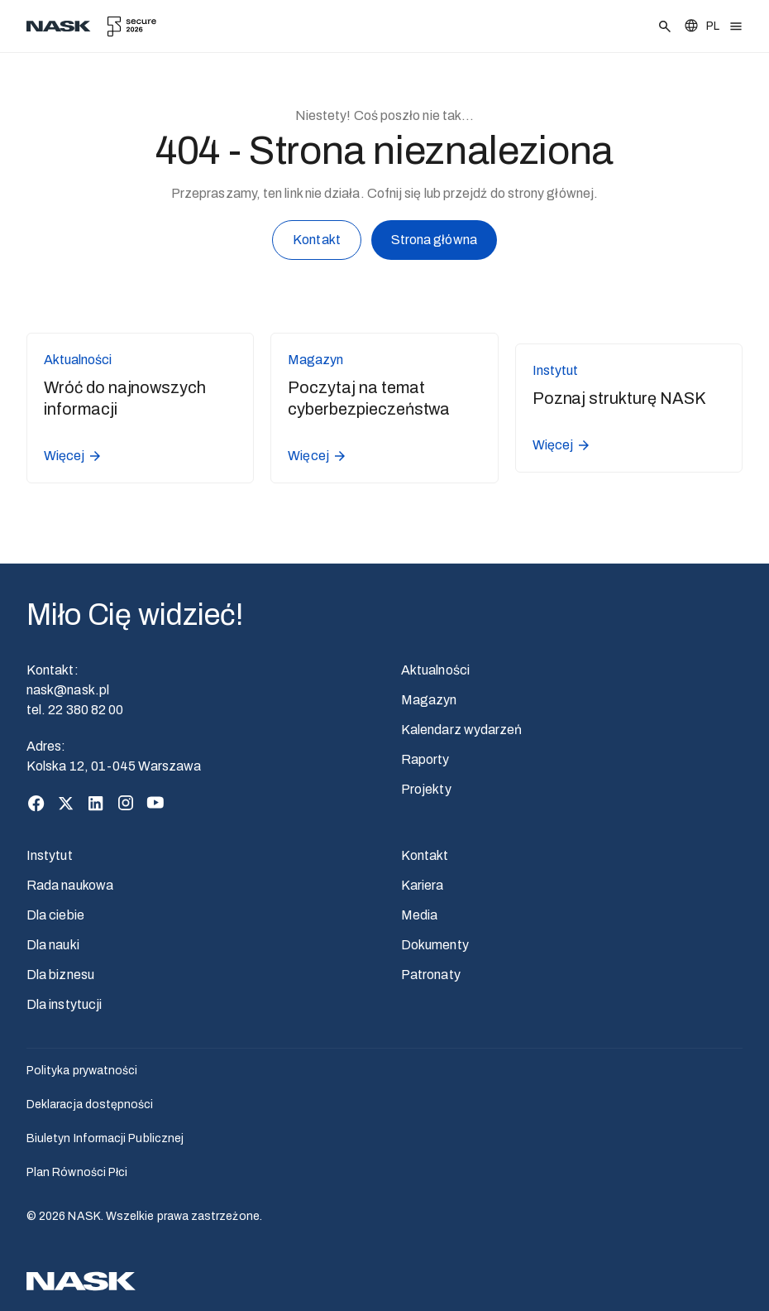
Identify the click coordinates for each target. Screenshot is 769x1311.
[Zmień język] (701, 26)
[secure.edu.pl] (131, 26)
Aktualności (435, 670)
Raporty (425, 759)
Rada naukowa (69, 885)
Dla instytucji (64, 1004)
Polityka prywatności (81, 1070)
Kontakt (316, 243)
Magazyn (429, 700)
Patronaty (431, 975)
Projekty (426, 789)
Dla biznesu (60, 975)
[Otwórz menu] (736, 26)
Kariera (422, 885)
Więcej (73, 456)
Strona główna (434, 242)
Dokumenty (435, 945)
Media (419, 915)
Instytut (49, 855)
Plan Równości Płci (76, 1172)
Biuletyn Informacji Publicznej (105, 1138)
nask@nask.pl (67, 690)
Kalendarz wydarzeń (461, 730)
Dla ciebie (55, 915)
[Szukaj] (665, 26)
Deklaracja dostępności (90, 1104)
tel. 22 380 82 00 (74, 710)
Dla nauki (52, 945)
